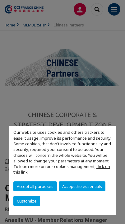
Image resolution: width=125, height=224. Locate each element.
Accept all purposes (35, 186)
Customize (27, 201)
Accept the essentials (82, 186)
